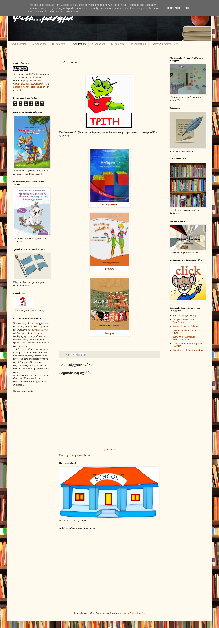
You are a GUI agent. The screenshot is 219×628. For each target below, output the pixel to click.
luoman (125, 613)
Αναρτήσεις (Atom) (80, 455)
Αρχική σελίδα (19, 43)
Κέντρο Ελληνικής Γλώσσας (186, 326)
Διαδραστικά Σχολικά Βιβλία (186, 315)
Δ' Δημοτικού (98, 43)
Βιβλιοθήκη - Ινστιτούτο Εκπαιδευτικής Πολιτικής (184, 338)
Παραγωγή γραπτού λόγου (165, 43)
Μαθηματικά (109, 204)
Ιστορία (109, 333)
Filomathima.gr (34, 77)
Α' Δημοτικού (39, 43)
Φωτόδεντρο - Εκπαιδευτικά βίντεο (189, 350)
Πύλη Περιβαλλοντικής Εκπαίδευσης (183, 320)
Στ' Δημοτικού (138, 43)
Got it (188, 8)
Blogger (140, 613)
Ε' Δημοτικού (118, 43)
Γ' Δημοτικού (79, 43)
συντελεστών (38, 330)
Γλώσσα (109, 268)
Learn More (174, 8)
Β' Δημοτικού (59, 43)
